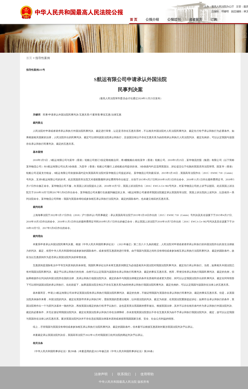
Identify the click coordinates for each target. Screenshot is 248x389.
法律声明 (101, 374)
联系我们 (124, 374)
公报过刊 (174, 19)
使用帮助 (147, 374)
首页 (29, 58)
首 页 (133, 19)
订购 (214, 19)
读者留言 (195, 19)
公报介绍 (152, 19)
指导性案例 (42, 58)
